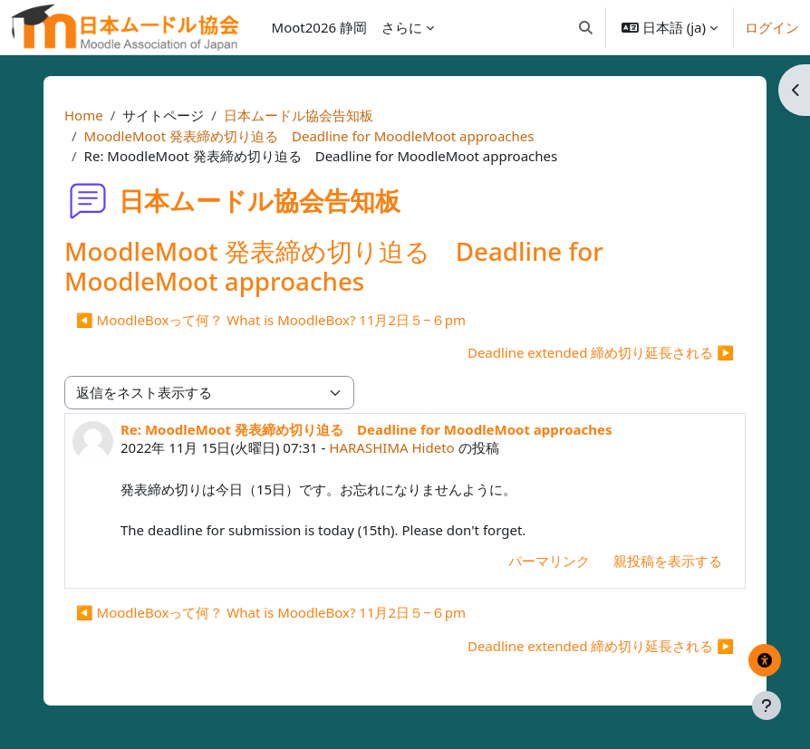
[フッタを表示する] (766, 705)
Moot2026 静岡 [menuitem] (319, 27)
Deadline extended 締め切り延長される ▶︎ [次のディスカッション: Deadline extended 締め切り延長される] (601, 352)
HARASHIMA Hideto (391, 447)
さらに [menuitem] (401, 27)
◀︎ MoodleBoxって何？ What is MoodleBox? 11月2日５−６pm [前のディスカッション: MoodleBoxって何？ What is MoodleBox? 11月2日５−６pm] (271, 320)
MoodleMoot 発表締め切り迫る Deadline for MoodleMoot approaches (309, 136)
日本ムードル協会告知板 (298, 115)
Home (83, 115)
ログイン (772, 27)
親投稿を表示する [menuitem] (667, 561)
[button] (586, 27)
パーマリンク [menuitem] (549, 561)
